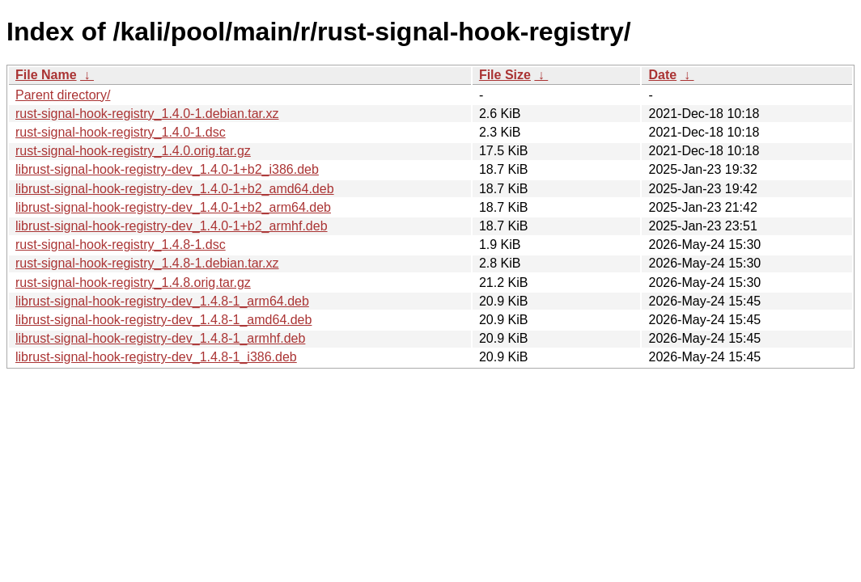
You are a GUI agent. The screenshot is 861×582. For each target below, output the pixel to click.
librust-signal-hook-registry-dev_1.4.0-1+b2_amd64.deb (174, 189)
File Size (505, 75)
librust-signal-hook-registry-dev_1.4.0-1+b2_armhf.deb (171, 226)
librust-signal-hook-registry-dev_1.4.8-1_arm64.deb (162, 301)
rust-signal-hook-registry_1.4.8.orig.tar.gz (133, 282)
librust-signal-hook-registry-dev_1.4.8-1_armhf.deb (160, 338)
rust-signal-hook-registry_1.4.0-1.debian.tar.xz (147, 113)
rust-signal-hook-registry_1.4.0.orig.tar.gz (133, 151)
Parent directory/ (62, 95)
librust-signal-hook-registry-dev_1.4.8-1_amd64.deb (163, 320)
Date (662, 75)
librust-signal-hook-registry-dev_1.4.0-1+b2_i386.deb (167, 169)
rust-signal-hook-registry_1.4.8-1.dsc (120, 244)
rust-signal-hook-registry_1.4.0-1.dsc (120, 132)
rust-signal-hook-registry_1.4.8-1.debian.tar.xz (147, 263)
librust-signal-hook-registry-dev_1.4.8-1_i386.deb (156, 357)
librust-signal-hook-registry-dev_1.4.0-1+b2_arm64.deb (173, 207)
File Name (46, 75)
